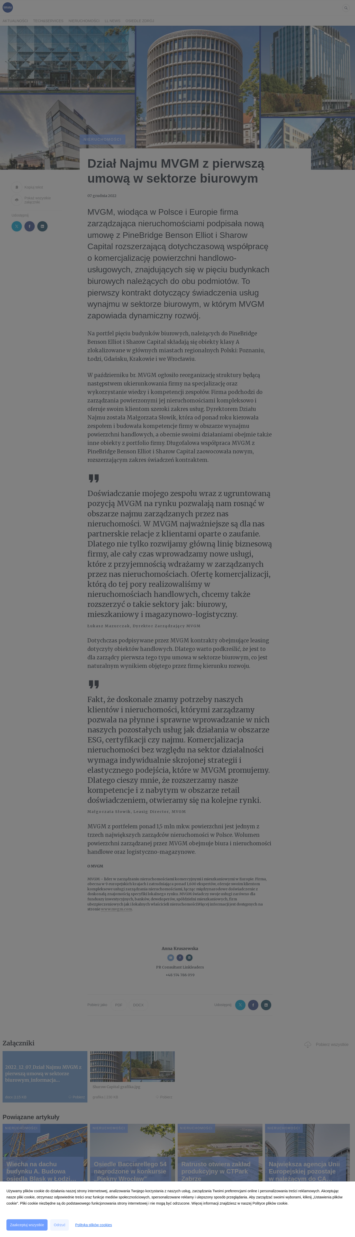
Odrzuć (59, 1225)
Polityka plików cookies (93, 1225)
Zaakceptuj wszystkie (27, 1225)
